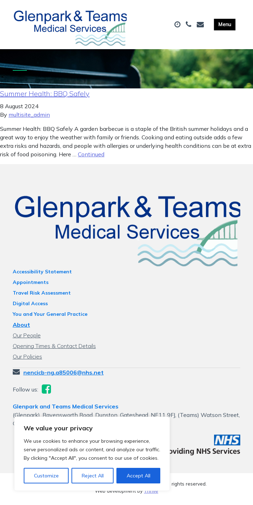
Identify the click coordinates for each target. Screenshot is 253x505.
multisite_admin (29, 117)
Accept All (138, 475)
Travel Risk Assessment (42, 296)
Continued (91, 157)
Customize (46, 475)
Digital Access (30, 306)
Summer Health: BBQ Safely (45, 96)
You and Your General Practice (50, 317)
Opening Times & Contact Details (54, 349)
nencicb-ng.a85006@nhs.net (63, 375)
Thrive (151, 494)
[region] (92, 454)
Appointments (30, 285)
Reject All (93, 475)
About (21, 327)
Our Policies (27, 359)
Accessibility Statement (42, 275)
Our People (27, 338)
